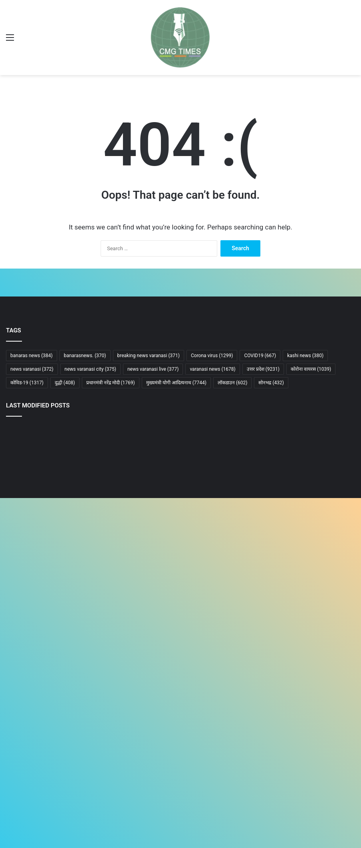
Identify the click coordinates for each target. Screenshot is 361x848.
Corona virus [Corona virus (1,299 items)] (212, 355)
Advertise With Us (26, 762)
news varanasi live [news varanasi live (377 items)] (153, 369)
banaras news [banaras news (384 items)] (31, 355)
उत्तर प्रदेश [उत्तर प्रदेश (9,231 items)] (263, 369)
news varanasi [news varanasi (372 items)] (32, 369)
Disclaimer (18, 743)
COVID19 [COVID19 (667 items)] (260, 355)
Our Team (17, 800)
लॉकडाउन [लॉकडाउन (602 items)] (233, 382)
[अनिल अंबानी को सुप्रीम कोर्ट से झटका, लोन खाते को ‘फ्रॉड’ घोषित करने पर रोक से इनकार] (180, 456)
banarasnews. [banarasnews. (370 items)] (85, 355)
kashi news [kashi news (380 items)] (305, 355)
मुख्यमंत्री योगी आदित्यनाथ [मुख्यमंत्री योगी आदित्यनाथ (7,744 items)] (176, 382)
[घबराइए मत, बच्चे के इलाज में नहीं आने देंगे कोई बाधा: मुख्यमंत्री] (180, 523)
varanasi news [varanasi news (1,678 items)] (212, 369)
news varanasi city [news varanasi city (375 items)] (90, 369)
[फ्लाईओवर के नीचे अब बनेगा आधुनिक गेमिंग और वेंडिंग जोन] (180, 591)
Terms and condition (29, 772)
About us (16, 733)
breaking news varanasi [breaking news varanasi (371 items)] (148, 355)
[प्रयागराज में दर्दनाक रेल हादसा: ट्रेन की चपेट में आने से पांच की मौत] (298, 523)
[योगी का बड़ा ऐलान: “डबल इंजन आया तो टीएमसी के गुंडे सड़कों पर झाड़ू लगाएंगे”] (298, 456)
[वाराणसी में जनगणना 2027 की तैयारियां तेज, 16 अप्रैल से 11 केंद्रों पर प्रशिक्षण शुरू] (298, 591)
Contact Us (19, 752)
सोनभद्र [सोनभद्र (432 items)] (271, 382)
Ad (9, 689)
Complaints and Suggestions (39, 781)
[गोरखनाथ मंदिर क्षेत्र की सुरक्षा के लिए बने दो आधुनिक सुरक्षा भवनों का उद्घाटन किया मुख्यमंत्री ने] (63, 523)
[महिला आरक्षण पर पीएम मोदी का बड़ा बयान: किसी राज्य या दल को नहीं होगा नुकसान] (63, 456)
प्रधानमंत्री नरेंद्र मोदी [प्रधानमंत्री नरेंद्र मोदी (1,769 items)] (110, 382)
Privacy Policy (22, 791)
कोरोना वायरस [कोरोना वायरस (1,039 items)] (311, 369)
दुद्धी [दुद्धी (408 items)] (65, 382)
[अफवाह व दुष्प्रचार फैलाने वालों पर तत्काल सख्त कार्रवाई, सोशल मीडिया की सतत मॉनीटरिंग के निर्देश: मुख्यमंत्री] (63, 591)
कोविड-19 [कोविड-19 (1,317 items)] (27, 382)
